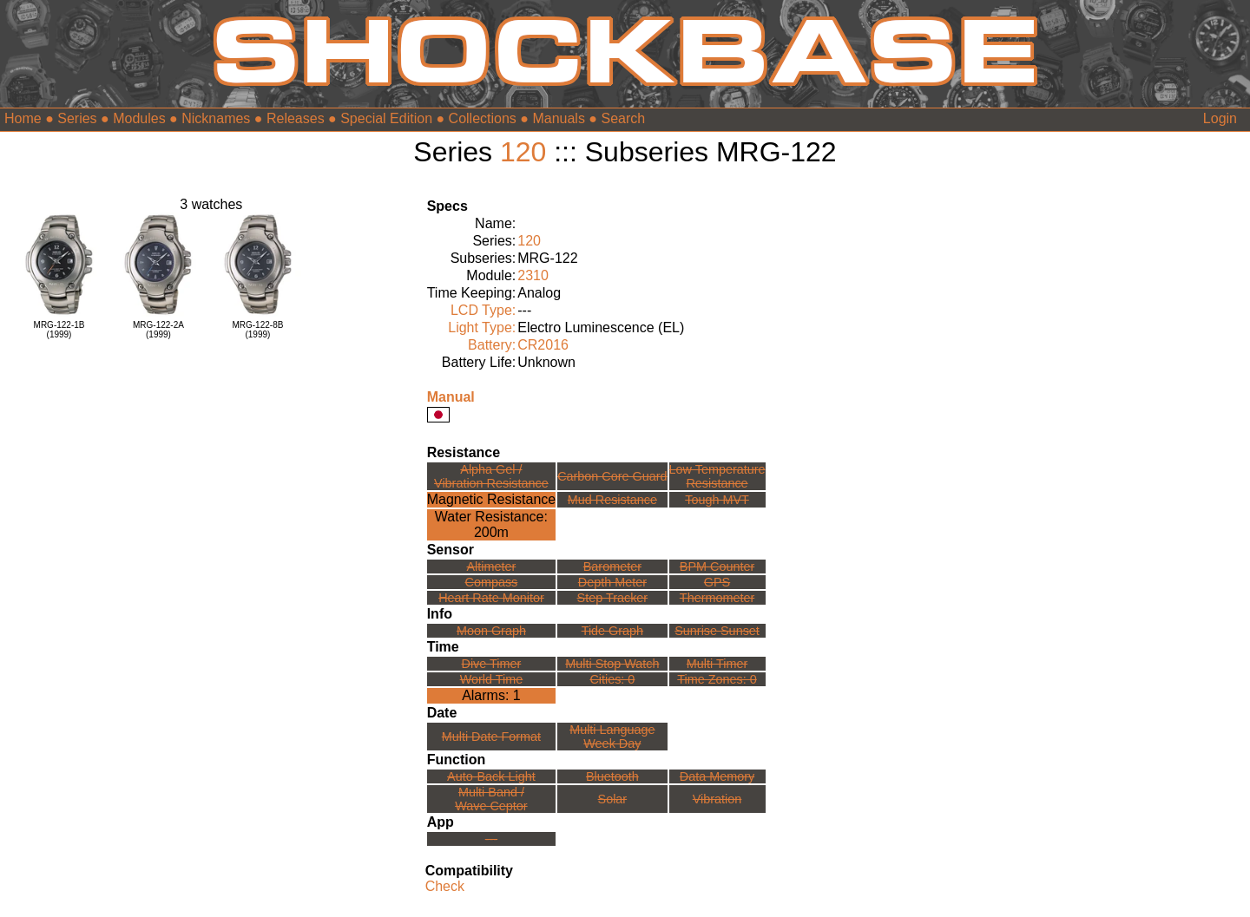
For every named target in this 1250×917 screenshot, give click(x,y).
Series (76, 118)
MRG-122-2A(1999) (158, 329)
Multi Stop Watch (612, 664)
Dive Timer (492, 664)
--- (491, 839)
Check (444, 886)
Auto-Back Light (491, 776)
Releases (295, 118)
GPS (717, 582)
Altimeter (491, 566)
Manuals (558, 118)
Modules (139, 118)
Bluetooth (612, 776)
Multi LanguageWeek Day (612, 736)
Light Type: (482, 327)
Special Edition (386, 118)
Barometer (612, 566)
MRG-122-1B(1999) (59, 329)
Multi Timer (717, 664)
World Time (491, 679)
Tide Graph (612, 631)
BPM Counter (717, 566)
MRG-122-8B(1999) (257, 329)
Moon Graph (491, 631)
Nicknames (215, 118)
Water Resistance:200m (491, 524)
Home (23, 118)
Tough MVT (717, 500)
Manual (451, 397)
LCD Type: (483, 310)
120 (523, 151)
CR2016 (543, 344)
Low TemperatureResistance (717, 476)
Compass (491, 582)
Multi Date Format (491, 736)
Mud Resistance (612, 500)
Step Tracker (612, 598)
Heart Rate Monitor (491, 598)
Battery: (492, 344)
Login (1220, 118)
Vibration (717, 799)
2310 (533, 275)
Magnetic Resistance (491, 499)
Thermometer (717, 598)
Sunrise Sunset (717, 631)
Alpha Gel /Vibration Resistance (491, 476)
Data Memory (717, 776)
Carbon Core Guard (612, 476)
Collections (482, 118)
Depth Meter (612, 582)
